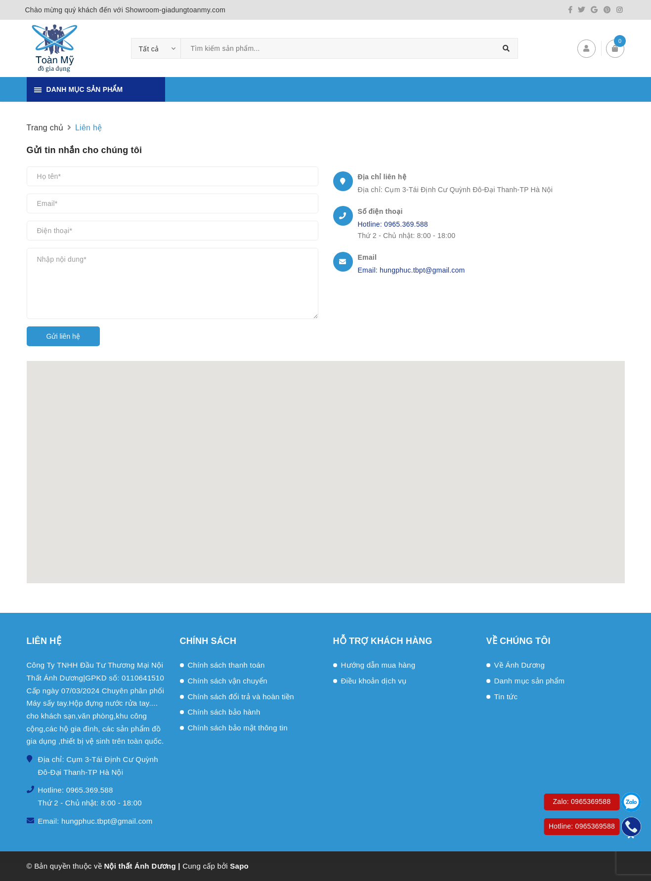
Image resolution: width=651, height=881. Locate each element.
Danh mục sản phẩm (529, 681)
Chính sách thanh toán (226, 665)
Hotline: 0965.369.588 (393, 224)
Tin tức (506, 696)
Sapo (239, 866)
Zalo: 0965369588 (582, 801)
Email (367, 257)
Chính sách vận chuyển (227, 681)
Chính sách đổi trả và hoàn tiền (241, 696)
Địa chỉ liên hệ (382, 177)
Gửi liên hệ (63, 336)
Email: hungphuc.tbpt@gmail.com (411, 270)
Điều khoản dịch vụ (374, 681)
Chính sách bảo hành (224, 712)
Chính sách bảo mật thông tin (238, 727)
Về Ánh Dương (519, 665)
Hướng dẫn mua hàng (378, 665)
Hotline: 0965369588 (582, 826)
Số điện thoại (380, 211)
